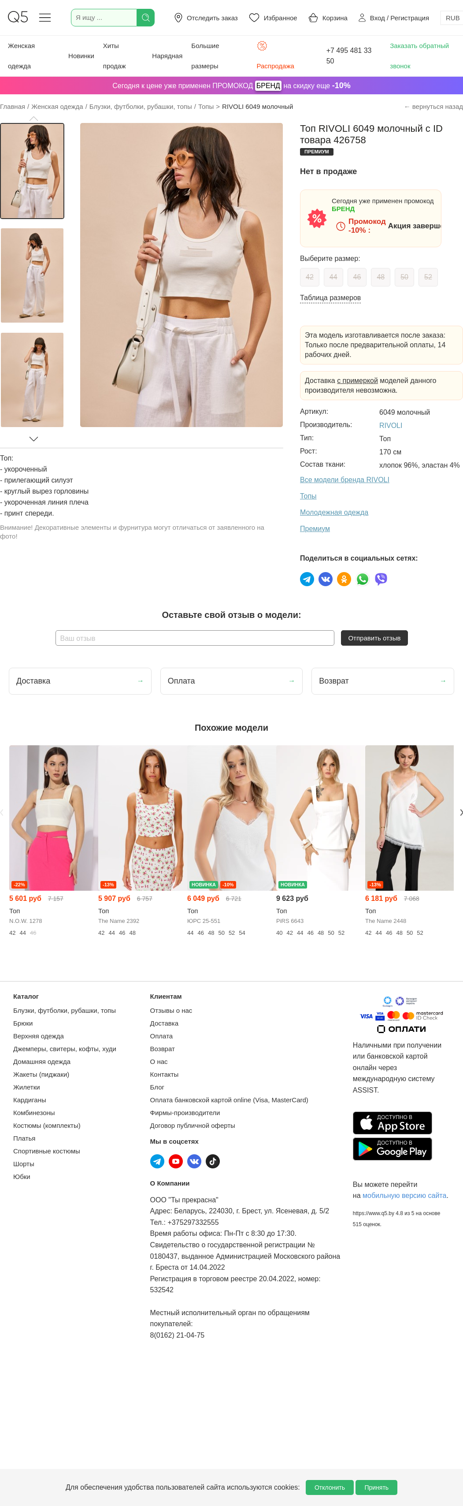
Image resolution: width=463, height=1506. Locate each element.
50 (404, 277)
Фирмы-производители (185, 1112)
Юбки (21, 1176)
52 (428, 277)
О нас (159, 1061)
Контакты (164, 1074)
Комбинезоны (34, 1112)
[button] (33, 118)
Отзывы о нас (171, 1010)
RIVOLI (390, 425)
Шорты (23, 1164)
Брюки (23, 1023)
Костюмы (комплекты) (47, 1125)
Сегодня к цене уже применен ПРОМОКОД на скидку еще (231, 85)
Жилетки (26, 1087)
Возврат (162, 1048)
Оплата (161, 1036)
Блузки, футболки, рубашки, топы (64, 1010)
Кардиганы (29, 1100)
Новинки (81, 55)
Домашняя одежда (41, 1061)
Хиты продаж (114, 56)
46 (357, 277)
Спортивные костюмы (46, 1151)
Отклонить (330, 1487)
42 (310, 277)
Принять (376, 1487)
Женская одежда (21, 56)
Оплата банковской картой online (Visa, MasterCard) (229, 1100)
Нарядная (167, 55)
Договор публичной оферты (192, 1125)
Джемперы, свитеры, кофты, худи (64, 1048)
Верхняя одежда (38, 1036)
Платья (24, 1138)
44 (333, 277)
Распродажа (275, 55)
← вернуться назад (433, 106)
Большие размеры (205, 56)
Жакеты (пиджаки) (41, 1074)
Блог (157, 1087)
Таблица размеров (330, 297)
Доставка (164, 1023)
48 (381, 277)
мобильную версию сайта (404, 1195)
